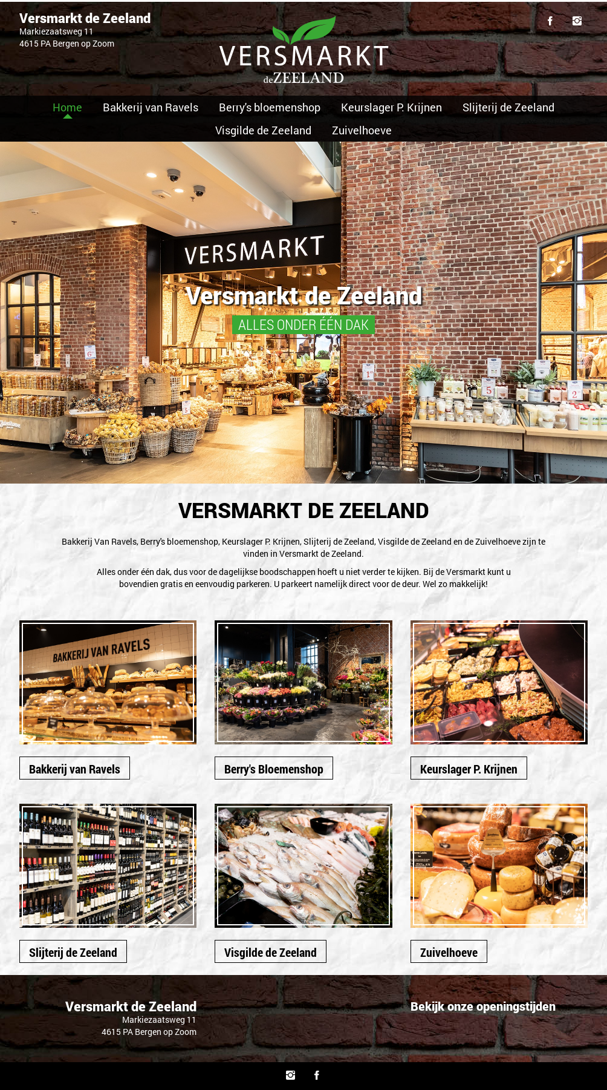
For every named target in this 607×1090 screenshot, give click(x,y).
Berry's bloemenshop (269, 107)
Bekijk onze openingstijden (483, 1006)
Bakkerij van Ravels (150, 107)
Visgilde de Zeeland (263, 130)
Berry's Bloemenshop (273, 768)
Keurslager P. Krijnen (391, 107)
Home (67, 107)
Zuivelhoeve (362, 130)
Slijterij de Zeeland (508, 107)
